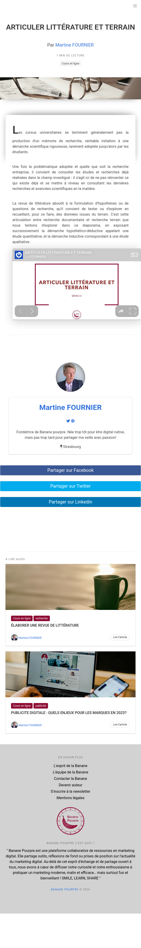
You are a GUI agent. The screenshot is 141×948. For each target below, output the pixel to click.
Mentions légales (70, 798)
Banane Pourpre (65, 889)
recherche (42, 618)
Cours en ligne (70, 63)
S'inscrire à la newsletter (70, 791)
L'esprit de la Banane (70, 766)
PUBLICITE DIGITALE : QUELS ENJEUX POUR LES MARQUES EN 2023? (69, 713)
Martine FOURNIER (74, 45)
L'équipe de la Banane (70, 772)
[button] (135, 6)
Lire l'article (120, 637)
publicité (41, 705)
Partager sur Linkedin (70, 502)
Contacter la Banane (70, 778)
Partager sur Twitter (70, 486)
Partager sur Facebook (70, 470)
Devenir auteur (70, 785)
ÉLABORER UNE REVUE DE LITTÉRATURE (45, 625)
